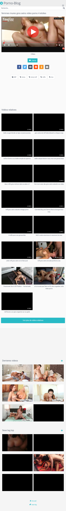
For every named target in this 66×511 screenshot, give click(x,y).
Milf (14, 77)
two (51, 77)
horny (22, 77)
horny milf (33, 77)
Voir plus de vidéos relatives (33, 320)
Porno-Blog (10, 3)
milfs (43, 77)
